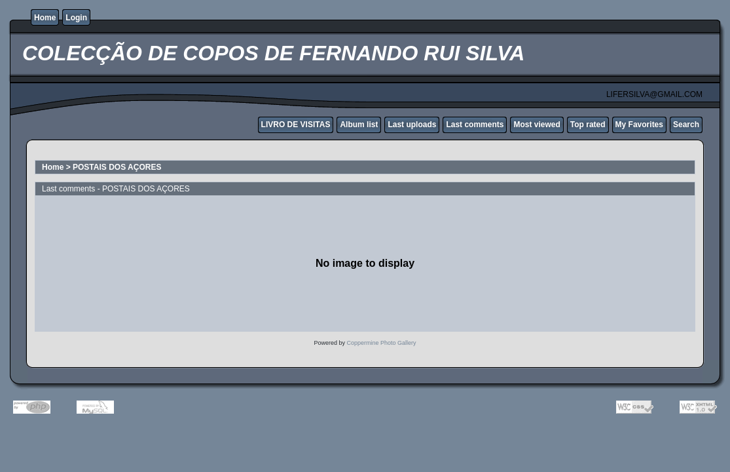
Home (45, 17)
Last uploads (412, 124)
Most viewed (536, 124)
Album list (359, 124)
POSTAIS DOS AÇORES (117, 167)
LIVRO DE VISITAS (296, 124)
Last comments (474, 124)
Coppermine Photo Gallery (381, 343)
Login (76, 17)
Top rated (588, 124)
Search (686, 124)
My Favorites (639, 124)
